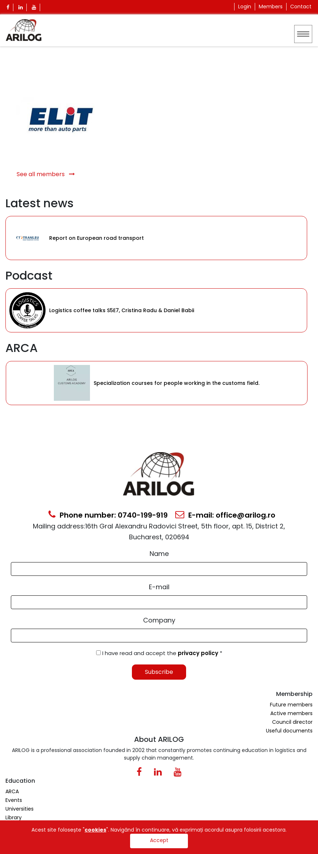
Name (159, 553)
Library (13, 817)
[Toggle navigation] (303, 34)
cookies (95, 829)
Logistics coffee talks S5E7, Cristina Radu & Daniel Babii (121, 310)
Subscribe (159, 672)
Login (244, 6)
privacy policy (199, 653)
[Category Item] (27, 238)
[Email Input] (159, 602)
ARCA (12, 791)
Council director (292, 722)
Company (159, 620)
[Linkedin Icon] (21, 7)
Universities (19, 808)
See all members (46, 174)
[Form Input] (159, 569)
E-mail (159, 586)
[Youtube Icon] (34, 7)
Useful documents (289, 730)
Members (271, 6)
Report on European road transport (96, 238)
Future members (291, 704)
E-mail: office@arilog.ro (225, 515)
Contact (300, 6)
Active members (291, 713)
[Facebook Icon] (8, 7)
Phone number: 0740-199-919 (108, 515)
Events (13, 800)
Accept (159, 840)
